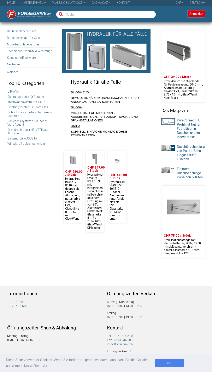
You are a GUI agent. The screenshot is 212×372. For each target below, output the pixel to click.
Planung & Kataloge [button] (68, 2)
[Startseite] (26, 13)
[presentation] (168, 121)
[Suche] (60, 14)
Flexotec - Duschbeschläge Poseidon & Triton (190, 173)
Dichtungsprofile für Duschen (26, 96)
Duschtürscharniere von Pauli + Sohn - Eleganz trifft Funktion (191, 153)
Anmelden (196, 13)
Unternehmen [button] (34, 2)
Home (11, 2)
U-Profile (12, 91)
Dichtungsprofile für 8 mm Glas (27, 107)
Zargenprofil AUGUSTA (22, 138)
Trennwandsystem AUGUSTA (26, 102)
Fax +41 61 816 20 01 (121, 340)
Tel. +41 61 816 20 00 (120, 336)
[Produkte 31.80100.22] (73, 187)
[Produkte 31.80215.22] (117, 187)
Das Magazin (101, 2)
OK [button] (169, 363)
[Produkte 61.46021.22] (183, 66)
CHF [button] (179, 2)
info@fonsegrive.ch (120, 344)
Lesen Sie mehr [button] (35, 365)
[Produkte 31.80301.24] (95, 191)
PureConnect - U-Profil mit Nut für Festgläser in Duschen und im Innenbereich (189, 128)
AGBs (19, 301)
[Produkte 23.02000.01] (183, 222)
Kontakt (123, 2)
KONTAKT (22, 306)
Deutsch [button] (197, 2)
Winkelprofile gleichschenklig (26, 143)
